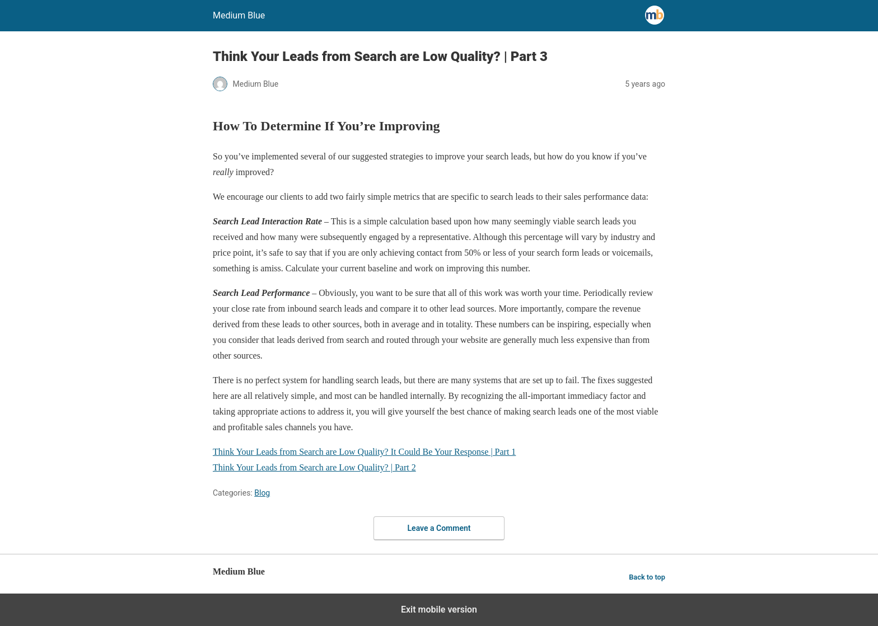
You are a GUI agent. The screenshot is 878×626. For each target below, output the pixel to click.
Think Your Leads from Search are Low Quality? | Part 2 (314, 467)
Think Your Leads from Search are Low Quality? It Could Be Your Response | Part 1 (364, 451)
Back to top (647, 577)
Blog (262, 492)
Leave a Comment (439, 528)
